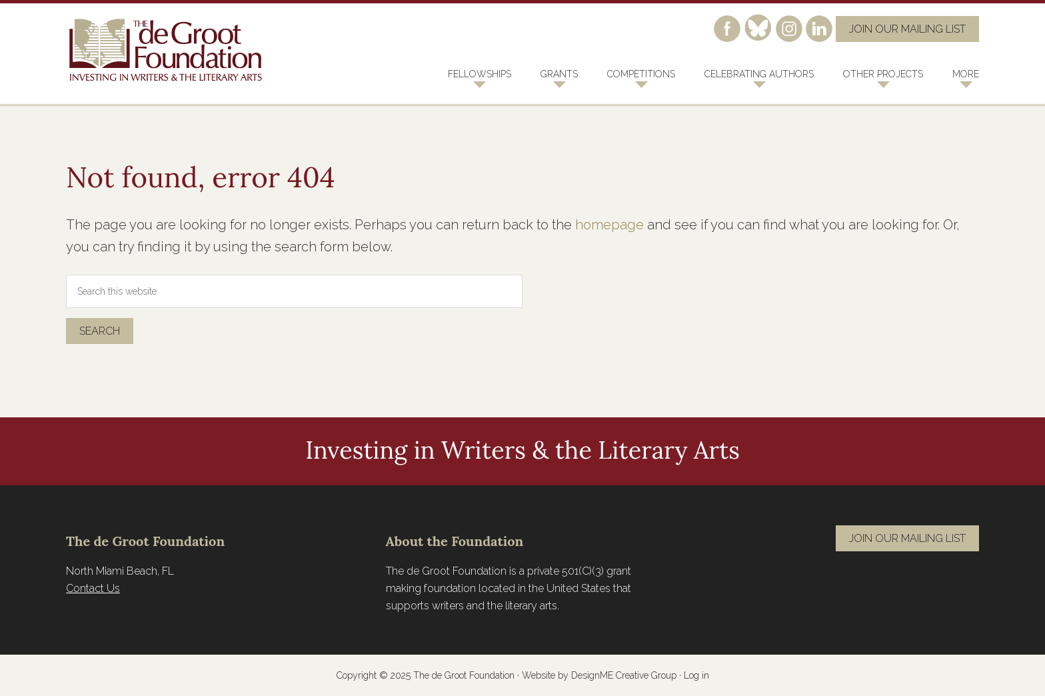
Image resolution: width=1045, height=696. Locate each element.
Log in (696, 675)
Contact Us (93, 588)
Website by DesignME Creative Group (599, 675)
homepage (609, 225)
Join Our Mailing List (907, 29)
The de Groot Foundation (166, 50)
